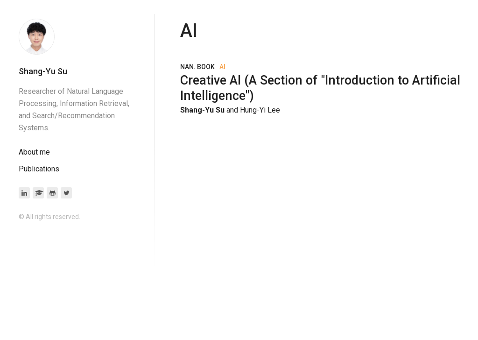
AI (222, 67)
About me (34, 152)
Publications (39, 168)
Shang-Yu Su (43, 71)
